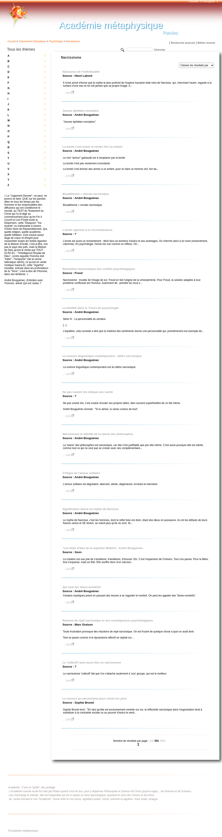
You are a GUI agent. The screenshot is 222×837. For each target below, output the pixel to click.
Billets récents (206, 42)
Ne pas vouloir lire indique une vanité (88, 392)
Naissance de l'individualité (81, 71)
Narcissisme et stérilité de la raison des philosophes (98, 434)
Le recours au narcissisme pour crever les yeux (95, 698)
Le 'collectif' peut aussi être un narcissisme (92, 662)
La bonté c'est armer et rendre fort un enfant (92, 146)
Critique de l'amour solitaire (81, 473)
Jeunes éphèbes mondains (81, 110)
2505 (163, 740)
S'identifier (194, 1)
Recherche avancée (183, 42)
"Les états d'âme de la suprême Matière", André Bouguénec (103, 548)
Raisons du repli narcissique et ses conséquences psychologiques (108, 620)
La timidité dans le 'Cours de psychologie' (91, 308)
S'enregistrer (209, 1)
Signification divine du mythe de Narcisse (91, 509)
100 (152, 740)
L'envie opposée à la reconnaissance (88, 230)
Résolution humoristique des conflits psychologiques (99, 269)
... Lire (68, 92)
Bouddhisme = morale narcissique (86, 194)
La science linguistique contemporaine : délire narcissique (102, 356)
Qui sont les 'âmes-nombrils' (82, 587)
